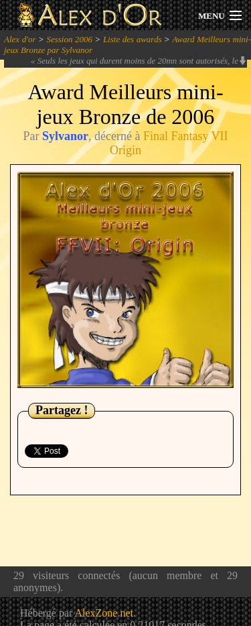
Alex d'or (20, 39)
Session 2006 (69, 39)
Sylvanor (65, 136)
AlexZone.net (103, 613)
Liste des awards (132, 39)
